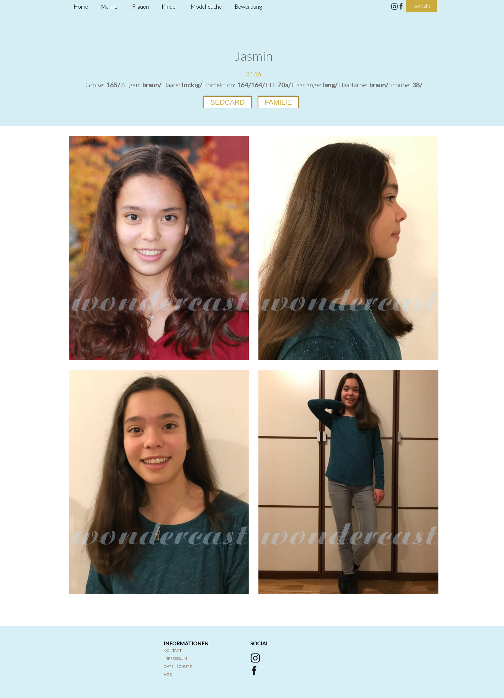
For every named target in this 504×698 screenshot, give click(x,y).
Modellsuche (206, 6)
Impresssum (175, 658)
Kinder (170, 6)
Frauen (140, 6)
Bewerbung (248, 6)
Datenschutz (178, 666)
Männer (110, 6)
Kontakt (173, 650)
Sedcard (227, 102)
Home (81, 6)
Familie (278, 102)
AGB (168, 674)
